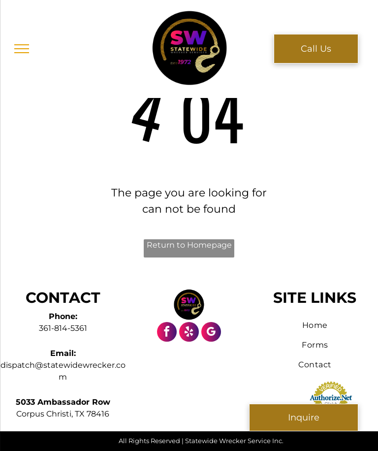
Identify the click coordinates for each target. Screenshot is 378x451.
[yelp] (189, 333)
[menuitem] (315, 325)
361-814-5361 (63, 328)
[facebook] (167, 333)
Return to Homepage (189, 245)
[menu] (21, 49)
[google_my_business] (211, 333)
